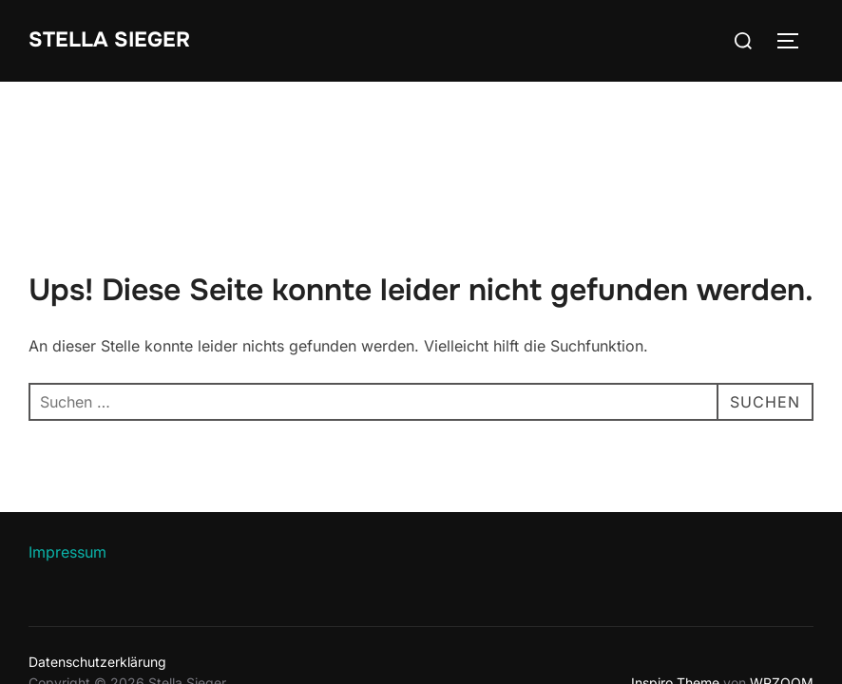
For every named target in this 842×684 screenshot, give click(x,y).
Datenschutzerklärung (97, 580)
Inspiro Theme (675, 601)
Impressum (67, 470)
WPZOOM (781, 601)
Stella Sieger (109, 40)
